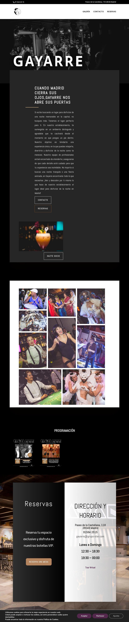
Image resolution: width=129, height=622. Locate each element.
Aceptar (83, 616)
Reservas (43, 208)
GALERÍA (86, 12)
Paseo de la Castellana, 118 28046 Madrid (100, 2)
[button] (33, 298)
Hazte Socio (53, 256)
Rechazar (100, 616)
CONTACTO (98, 12)
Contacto (43, 200)
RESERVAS (111, 12)
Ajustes (116, 616)
